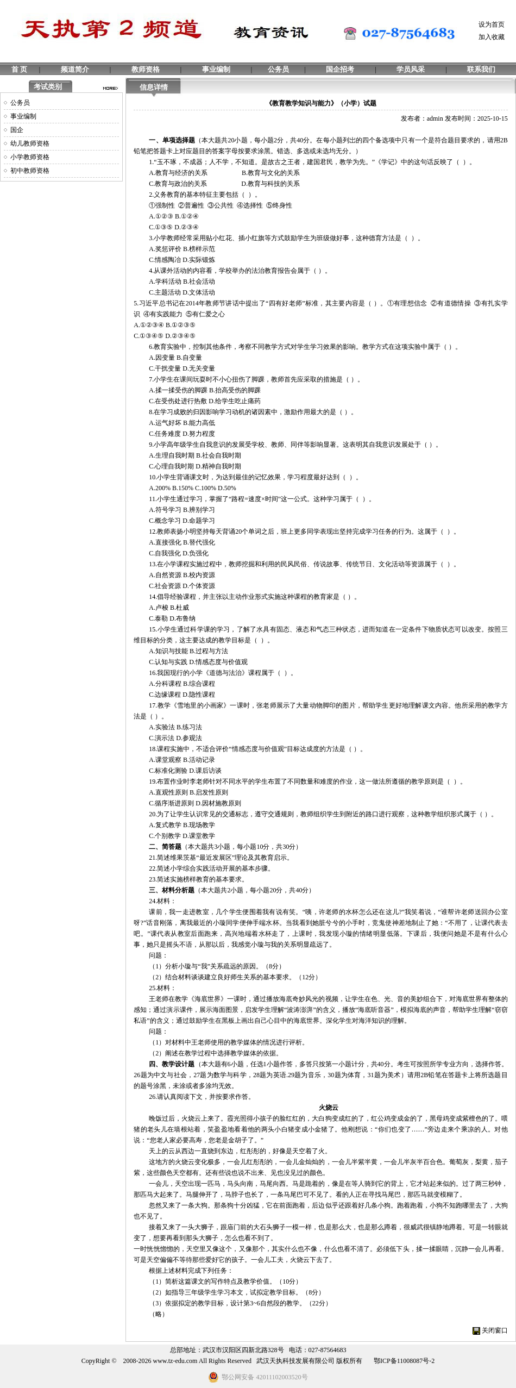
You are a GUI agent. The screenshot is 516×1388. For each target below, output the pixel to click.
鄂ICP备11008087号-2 (404, 1361)
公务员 (278, 69)
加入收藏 (492, 37)
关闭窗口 (495, 1330)
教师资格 (145, 69)
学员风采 (411, 69)
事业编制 (216, 69)
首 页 (19, 69)
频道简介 (75, 69)
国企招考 (340, 69)
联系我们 (481, 69)
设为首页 (492, 24)
